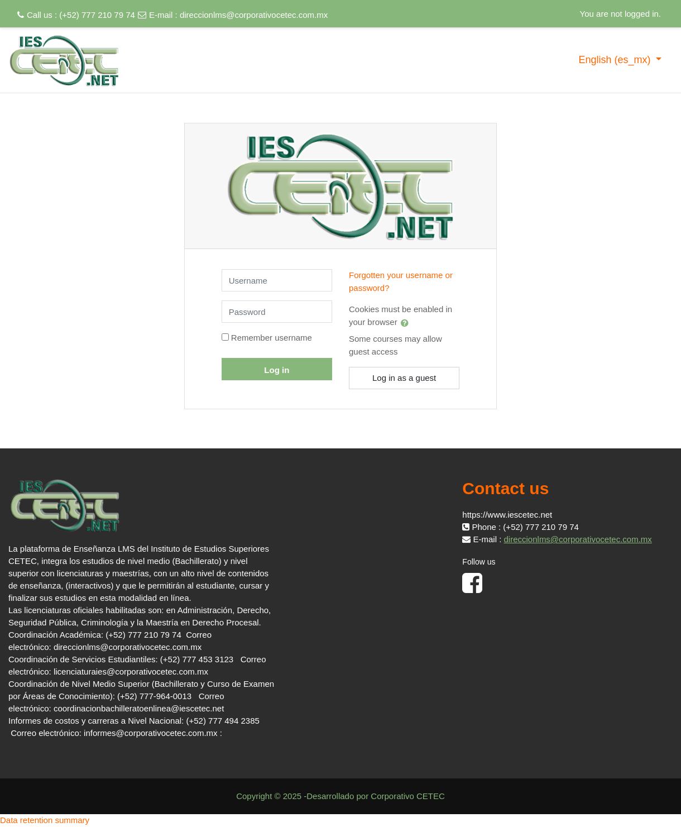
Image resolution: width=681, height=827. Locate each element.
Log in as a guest (404, 378)
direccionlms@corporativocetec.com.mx (254, 15)
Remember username (271, 337)
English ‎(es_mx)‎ (615, 59)
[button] (407, 323)
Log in (276, 370)
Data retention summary (44, 820)
